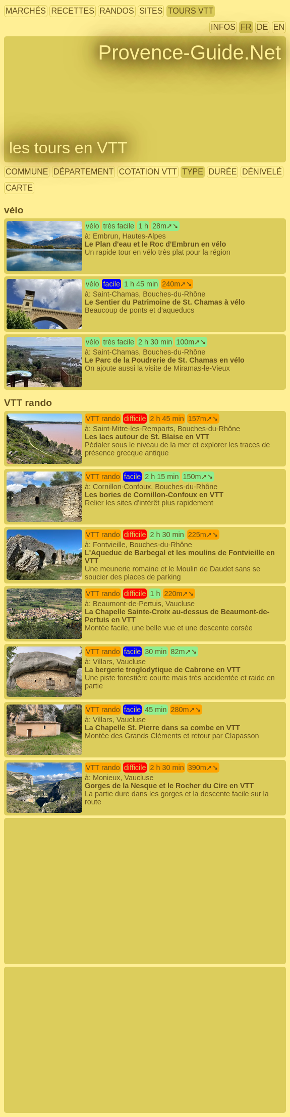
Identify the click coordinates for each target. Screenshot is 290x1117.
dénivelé (262, 171)
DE (262, 27)
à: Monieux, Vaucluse (138, 784)
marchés (26, 11)
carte (19, 188)
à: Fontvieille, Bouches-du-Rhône (141, 555)
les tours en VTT (68, 148)
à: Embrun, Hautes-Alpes (118, 238)
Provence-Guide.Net (189, 52)
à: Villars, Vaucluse (141, 668)
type (192, 171)
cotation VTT (148, 171)
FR (246, 27)
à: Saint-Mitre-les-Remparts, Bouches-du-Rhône (138, 435)
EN (278, 27)
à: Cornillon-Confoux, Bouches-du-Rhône (115, 489)
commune (27, 171)
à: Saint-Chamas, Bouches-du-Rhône (126, 296)
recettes (72, 11)
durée (222, 171)
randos (116, 11)
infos (223, 27)
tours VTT (190, 11)
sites (150, 11)
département (83, 171)
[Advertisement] (145, 891)
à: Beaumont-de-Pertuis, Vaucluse (138, 610)
